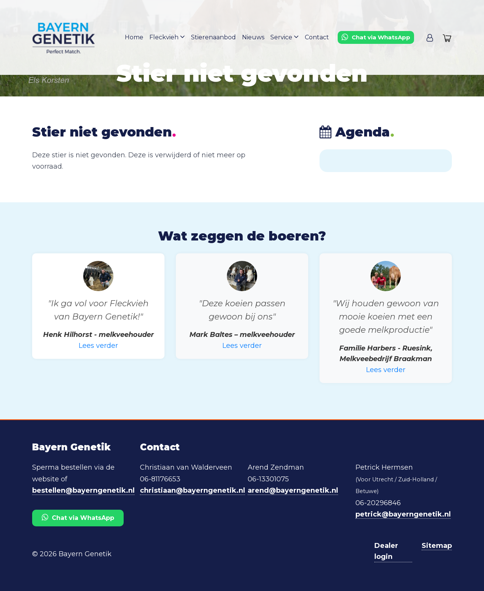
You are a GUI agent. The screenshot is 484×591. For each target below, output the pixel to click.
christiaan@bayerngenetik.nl (192, 490)
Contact (317, 37)
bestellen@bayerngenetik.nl (83, 490)
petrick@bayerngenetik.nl (403, 514)
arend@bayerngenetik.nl (293, 490)
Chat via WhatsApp (78, 517)
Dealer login (386, 551)
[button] (430, 37)
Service (284, 37)
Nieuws (253, 37)
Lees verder (98, 345)
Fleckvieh (167, 37)
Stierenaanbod (213, 37)
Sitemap (437, 545)
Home (134, 37)
